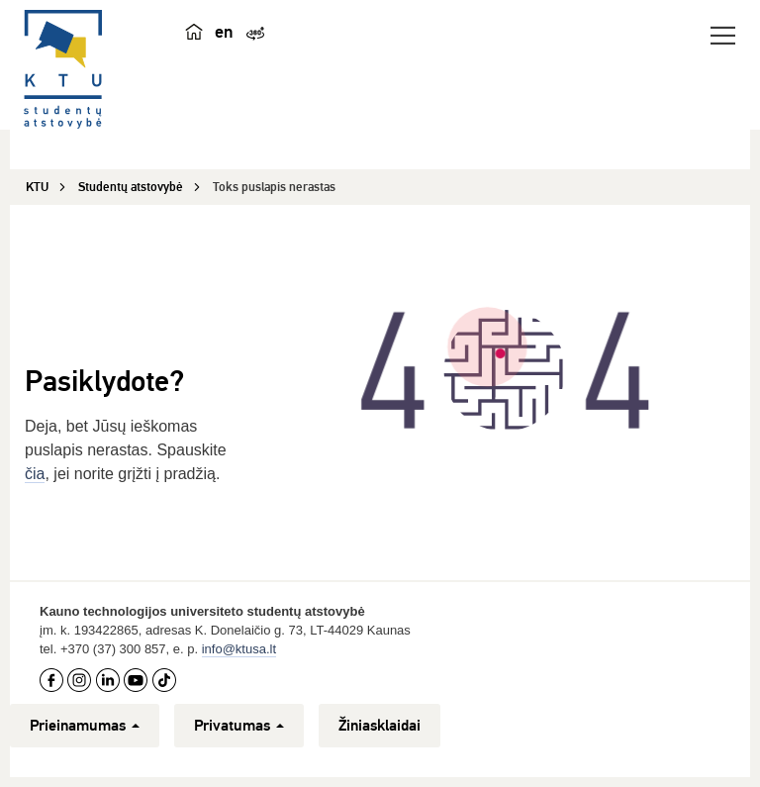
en (224, 32)
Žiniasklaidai (379, 726)
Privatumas (239, 726)
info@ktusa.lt (239, 648)
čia (35, 473)
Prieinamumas (85, 726)
